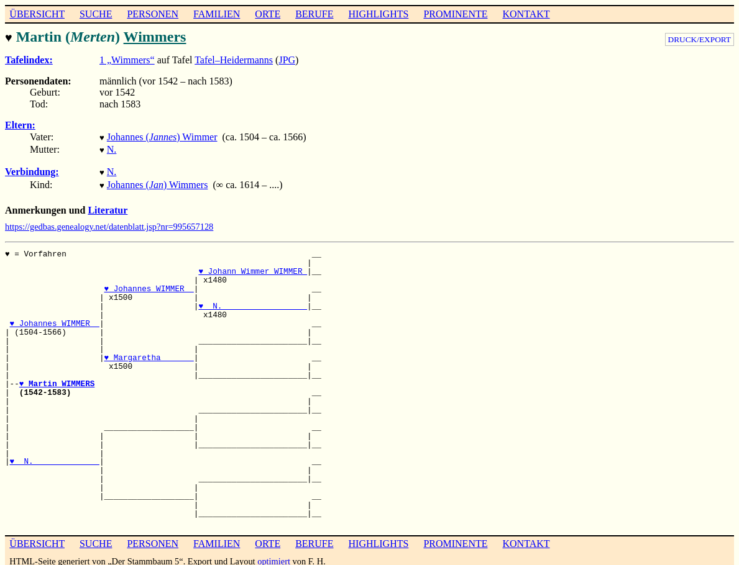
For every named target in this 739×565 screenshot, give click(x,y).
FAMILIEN (216, 14)
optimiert (273, 555)
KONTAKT (525, 14)
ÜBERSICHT (37, 14)
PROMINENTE (455, 14)
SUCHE (96, 14)
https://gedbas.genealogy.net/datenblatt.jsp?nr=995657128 (109, 220)
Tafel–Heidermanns (234, 58)
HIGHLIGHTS (379, 14)
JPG (286, 58)
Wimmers (154, 37)
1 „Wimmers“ (127, 58)
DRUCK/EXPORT (699, 39)
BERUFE (314, 14)
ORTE (267, 14)
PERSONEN (152, 14)
